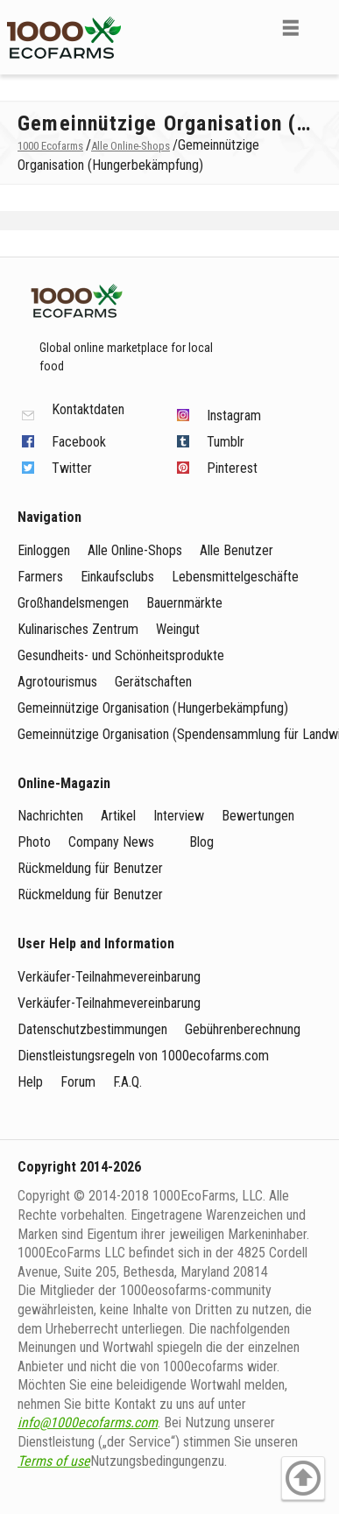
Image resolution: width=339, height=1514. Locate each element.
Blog (201, 842)
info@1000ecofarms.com (88, 1422)
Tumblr (225, 441)
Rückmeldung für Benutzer (90, 868)
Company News (111, 842)
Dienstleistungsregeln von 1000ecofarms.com (143, 1055)
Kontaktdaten (88, 410)
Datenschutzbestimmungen (92, 1029)
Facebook (79, 441)
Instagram (234, 415)
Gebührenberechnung (242, 1029)
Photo (34, 842)
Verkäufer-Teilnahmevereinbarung (109, 976)
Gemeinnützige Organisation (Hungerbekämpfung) (153, 708)
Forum (77, 1082)
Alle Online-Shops (135, 550)
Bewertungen (258, 815)
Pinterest (232, 468)
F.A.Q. (127, 1082)
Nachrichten (50, 815)
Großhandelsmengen (73, 603)
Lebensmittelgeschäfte (235, 576)
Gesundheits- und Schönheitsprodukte (121, 655)
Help (30, 1082)
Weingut (178, 629)
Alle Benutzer (236, 550)
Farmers (40, 576)
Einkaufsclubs (117, 576)
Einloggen (44, 550)
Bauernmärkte (184, 603)
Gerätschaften (153, 681)
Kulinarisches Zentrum (78, 629)
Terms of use (54, 1461)
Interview (178, 815)
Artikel (118, 815)
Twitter (72, 468)
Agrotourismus (57, 681)
